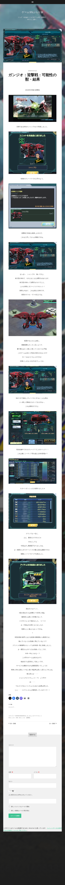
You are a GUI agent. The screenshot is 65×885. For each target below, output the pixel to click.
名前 (11, 772)
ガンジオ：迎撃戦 (25, 718)
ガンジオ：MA (13, 718)
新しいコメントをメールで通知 (20, 807)
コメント (11, 745)
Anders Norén (36, 875)
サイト (10, 781)
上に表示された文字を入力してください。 (21, 795)
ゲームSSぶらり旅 (32, 12)
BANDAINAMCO (20, 716)
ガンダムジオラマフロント (34, 716)
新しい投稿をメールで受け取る (20, 811)
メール (36, 772)
